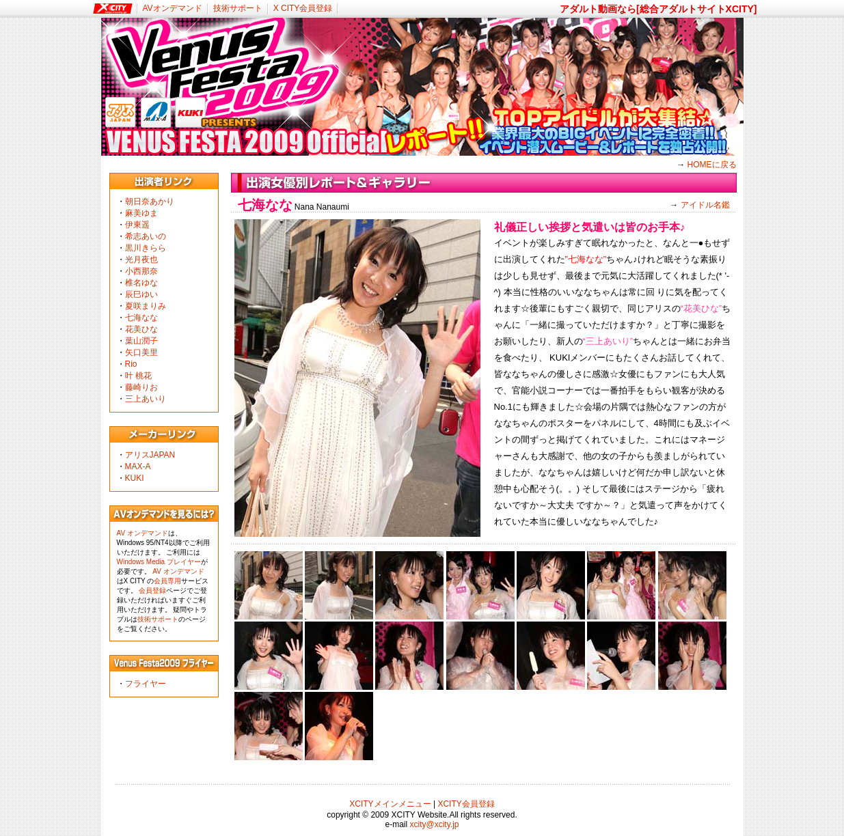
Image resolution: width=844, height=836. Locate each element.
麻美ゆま (141, 213)
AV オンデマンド (142, 533)
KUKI (134, 478)
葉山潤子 (141, 341)
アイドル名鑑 (705, 205)
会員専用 (167, 581)
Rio (131, 364)
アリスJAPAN (150, 455)
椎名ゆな (141, 283)
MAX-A (138, 466)
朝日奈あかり (149, 201)
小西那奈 (141, 271)
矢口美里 (141, 352)
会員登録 (152, 590)
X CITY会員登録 (303, 8)
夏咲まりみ (145, 306)
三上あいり (145, 399)
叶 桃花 (138, 375)
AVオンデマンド (172, 8)
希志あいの (145, 236)
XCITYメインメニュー (390, 804)
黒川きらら (145, 248)
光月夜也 (141, 259)
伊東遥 (137, 224)
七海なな (141, 317)
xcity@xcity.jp (434, 824)
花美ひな (141, 329)
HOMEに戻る (712, 164)
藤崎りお (141, 387)
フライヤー (145, 683)
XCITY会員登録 (465, 804)
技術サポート (237, 8)
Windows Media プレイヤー (159, 562)
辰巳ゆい (141, 294)
